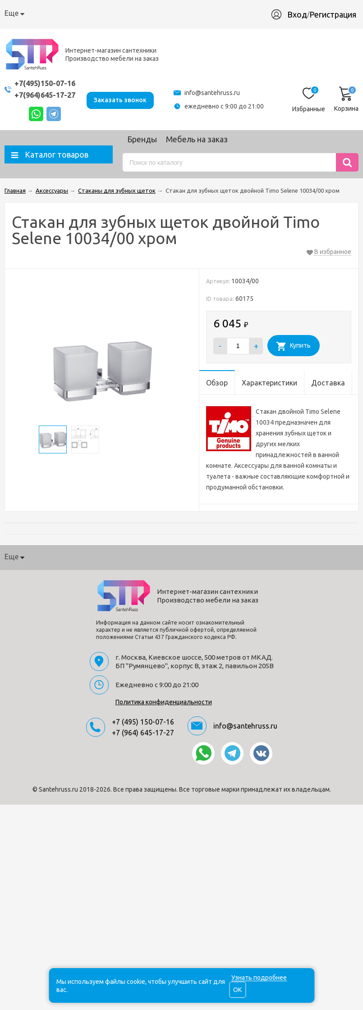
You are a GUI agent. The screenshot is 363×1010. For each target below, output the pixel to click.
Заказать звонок (125, 99)
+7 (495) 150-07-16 (143, 722)
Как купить (73, 13)
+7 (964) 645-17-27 (143, 733)
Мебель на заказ (197, 139)
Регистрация (337, 14)
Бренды (142, 139)
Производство (209, 13)
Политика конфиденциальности (163, 702)
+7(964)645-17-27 (47, 95)
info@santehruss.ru (214, 92)
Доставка (117, 13)
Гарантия (159, 13)
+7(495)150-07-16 (47, 83)
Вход (302, 14)
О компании (25, 13)
